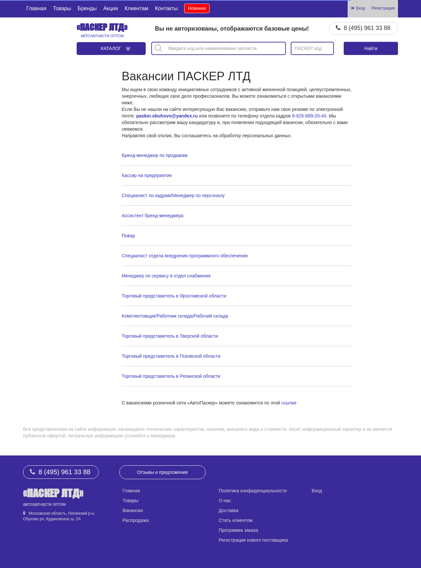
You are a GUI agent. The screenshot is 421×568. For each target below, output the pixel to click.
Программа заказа (238, 530)
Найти (371, 48)
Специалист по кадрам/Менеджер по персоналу (173, 195)
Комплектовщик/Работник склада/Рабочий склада (175, 316)
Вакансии (133, 510)
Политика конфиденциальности (253, 490)
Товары (62, 8)
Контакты (166, 8)
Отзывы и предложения (162, 472)
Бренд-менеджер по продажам (154, 155)
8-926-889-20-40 (309, 115)
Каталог (111, 48)
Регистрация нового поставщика (253, 540)
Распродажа (136, 520)
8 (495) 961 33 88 (367, 28)
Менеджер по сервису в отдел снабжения (166, 275)
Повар (128, 235)
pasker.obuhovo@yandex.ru (167, 115)
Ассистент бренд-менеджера (153, 215)
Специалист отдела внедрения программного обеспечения (185, 255)
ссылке (288, 402)
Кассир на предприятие (147, 175)
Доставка (228, 510)
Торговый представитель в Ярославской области (174, 295)
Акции (110, 8)
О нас (225, 500)
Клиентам (136, 8)
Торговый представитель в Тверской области (170, 336)
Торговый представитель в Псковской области (171, 356)
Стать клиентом (236, 520)
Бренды (87, 8)
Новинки (197, 8)
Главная (36, 8)
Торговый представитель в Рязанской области (171, 376)
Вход (317, 490)
